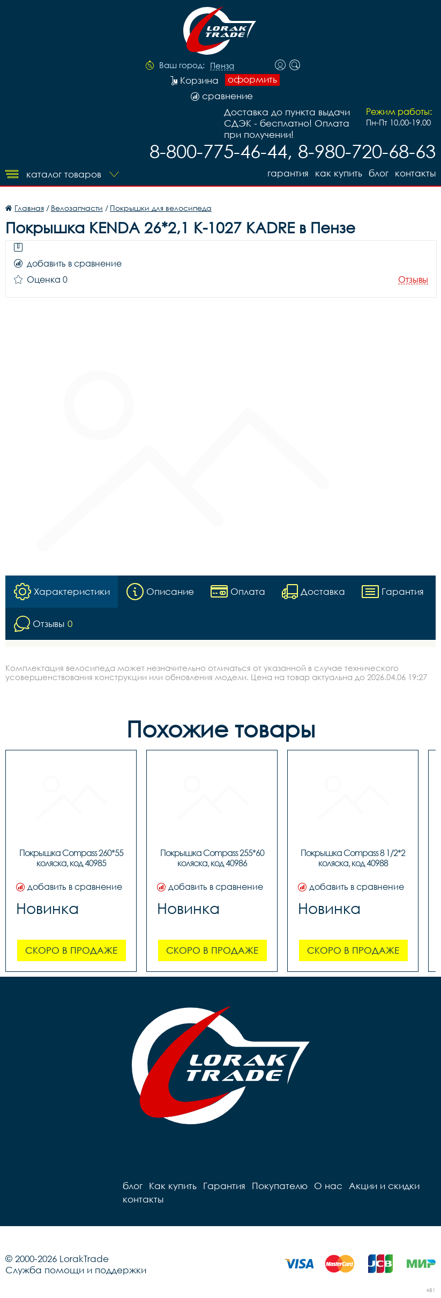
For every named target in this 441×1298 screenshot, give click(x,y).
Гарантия (288, 173)
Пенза (222, 66)
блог (378, 173)
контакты (415, 173)
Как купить (338, 173)
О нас (328, 1185)
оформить (252, 79)
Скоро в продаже (71, 950)
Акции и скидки (384, 1185)
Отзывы (413, 279)
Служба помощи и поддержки (75, 1269)
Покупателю (280, 1185)
